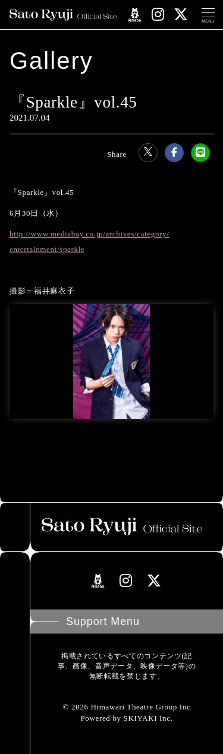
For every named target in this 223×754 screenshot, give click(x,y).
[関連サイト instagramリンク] (158, 14)
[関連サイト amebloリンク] (135, 15)
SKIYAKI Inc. (148, 718)
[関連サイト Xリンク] (181, 14)
